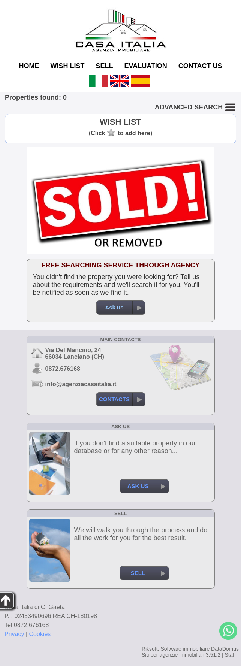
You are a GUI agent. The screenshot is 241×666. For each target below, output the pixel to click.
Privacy (14, 634)
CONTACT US (200, 66)
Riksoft (150, 649)
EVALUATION (145, 66)
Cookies (40, 634)
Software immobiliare (185, 649)
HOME (29, 66)
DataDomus (225, 649)
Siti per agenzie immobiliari (173, 655)
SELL (104, 66)
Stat (229, 655)
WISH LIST (67, 66)
